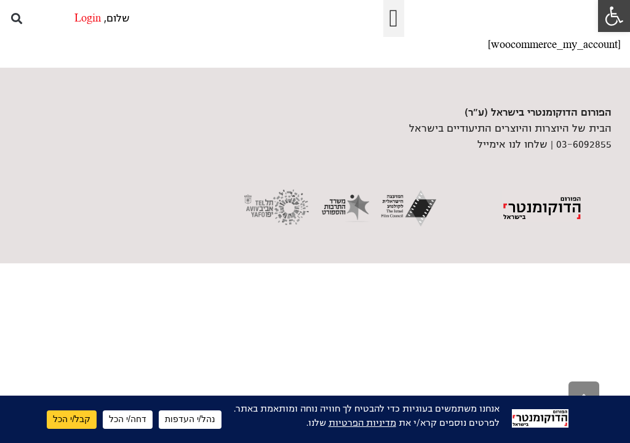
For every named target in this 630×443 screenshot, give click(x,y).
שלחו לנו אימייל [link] (512, 144)
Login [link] (87, 18)
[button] (394, 18)
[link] (614, 16)
